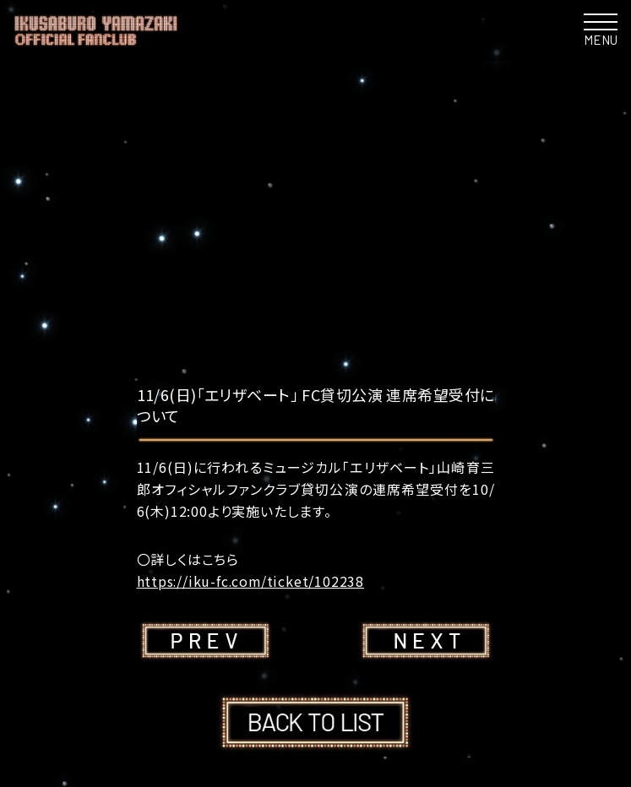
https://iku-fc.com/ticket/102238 (252, 581)
